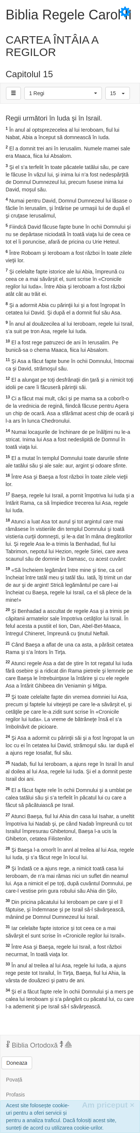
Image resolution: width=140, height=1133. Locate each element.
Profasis (15, 1095)
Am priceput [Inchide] (108, 1105)
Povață (14, 1080)
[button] (63, 93)
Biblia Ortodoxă (39, 1045)
